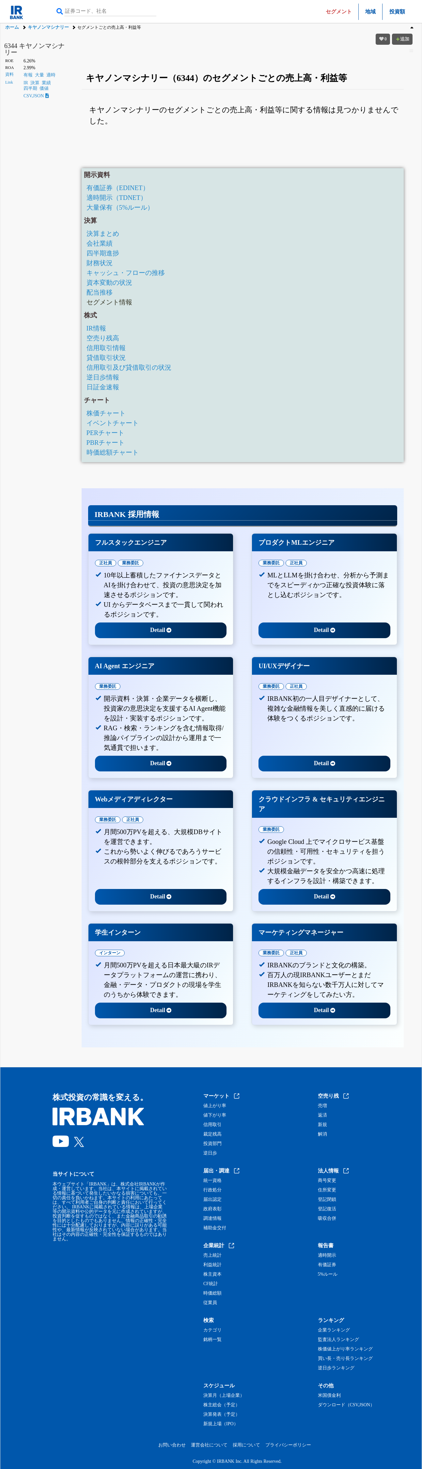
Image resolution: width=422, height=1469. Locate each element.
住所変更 (327, 1190)
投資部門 (212, 1143)
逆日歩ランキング (336, 1368)
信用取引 (212, 1124)
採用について (246, 1445)
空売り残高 (102, 338)
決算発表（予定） (221, 1414)
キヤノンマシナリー (48, 27)
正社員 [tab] (105, 562)
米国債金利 (329, 1395)
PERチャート (105, 432)
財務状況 (99, 262)
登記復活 (327, 1209)
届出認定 (212, 1199)
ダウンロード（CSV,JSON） (346, 1405)
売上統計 (212, 1255)
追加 (402, 39)
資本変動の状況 (109, 282)
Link (9, 82)
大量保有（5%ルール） (120, 207)
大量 (39, 75)
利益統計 (212, 1265)
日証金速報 (102, 387)
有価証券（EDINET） (117, 187)
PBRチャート (105, 442)
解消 (322, 1134)
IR (25, 82)
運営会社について (209, 1445)
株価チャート (106, 413)
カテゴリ (212, 1330)
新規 (322, 1124)
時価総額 (212, 1293)
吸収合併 (327, 1218)
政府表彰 (212, 1209)
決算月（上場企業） (223, 1395)
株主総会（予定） (221, 1405)
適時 (50, 75)
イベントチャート (112, 423)
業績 (46, 82)
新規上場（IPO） (220, 1424)
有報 (28, 75)
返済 (322, 1115)
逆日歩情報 (102, 377)
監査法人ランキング (338, 1339)
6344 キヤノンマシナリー (34, 49)
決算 (34, 82)
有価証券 (327, 1265)
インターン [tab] (109, 952)
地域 (370, 11)
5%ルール (328, 1274)
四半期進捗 (102, 253)
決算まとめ (102, 233)
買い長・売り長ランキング (345, 1358)
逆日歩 (210, 1153)
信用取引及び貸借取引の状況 (128, 367)
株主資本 (212, 1274)
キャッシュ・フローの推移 (125, 272)
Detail (160, 630)
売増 (322, 1106)
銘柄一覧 (212, 1339)
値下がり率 (214, 1115)
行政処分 (212, 1190)
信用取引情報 (106, 347)
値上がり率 (214, 1106)
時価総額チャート (112, 452)
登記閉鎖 (327, 1199)
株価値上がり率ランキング (345, 1349)
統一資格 (212, 1180)
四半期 (30, 88)
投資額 (397, 11)
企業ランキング (334, 1330)
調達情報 (212, 1218)
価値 (44, 88)
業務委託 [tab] (130, 562)
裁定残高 (212, 1134)
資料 (9, 74)
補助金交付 (214, 1228)
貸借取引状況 (106, 357)
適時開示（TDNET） (116, 197)
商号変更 (327, 1180)
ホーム (12, 27)
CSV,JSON (36, 95)
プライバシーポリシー (288, 1445)
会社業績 (99, 243)
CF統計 (210, 1284)
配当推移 (99, 292)
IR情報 (96, 328)
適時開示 (327, 1255)
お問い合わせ (172, 1445)
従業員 (210, 1302)
